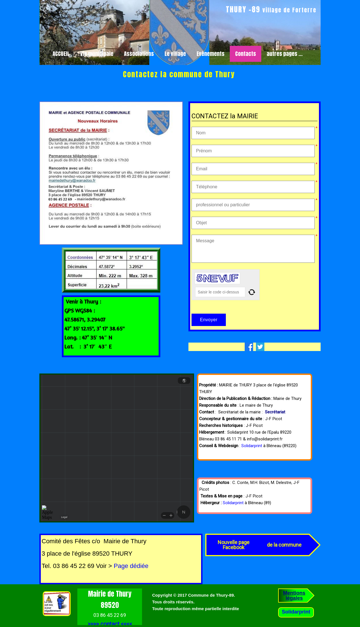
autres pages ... (285, 54)
